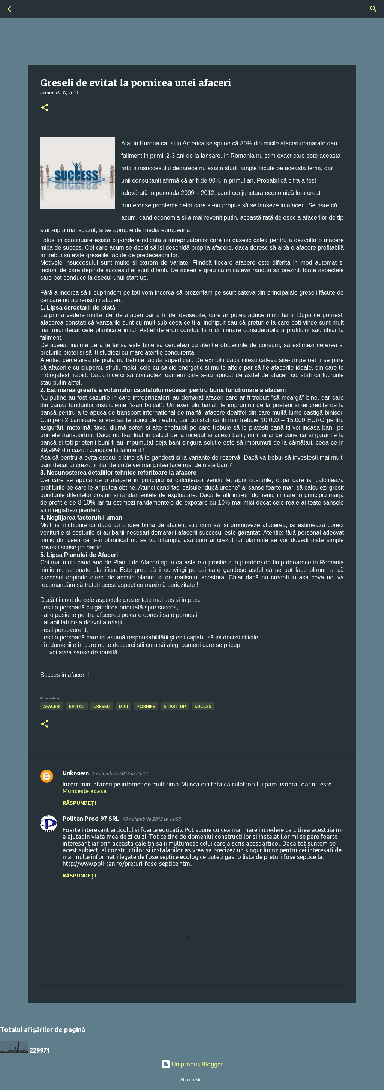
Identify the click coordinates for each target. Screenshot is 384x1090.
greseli (101, 706)
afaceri (51, 706)
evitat (77, 706)
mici (123, 706)
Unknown (76, 773)
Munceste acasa (84, 791)
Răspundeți (79, 803)
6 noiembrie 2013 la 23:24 (119, 773)
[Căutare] (31, 9)
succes (203, 706)
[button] (44, 108)
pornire (145, 706)
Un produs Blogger (192, 1064)
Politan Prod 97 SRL (91, 818)
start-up (175, 706)
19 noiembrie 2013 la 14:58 (151, 819)
